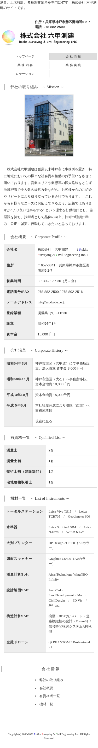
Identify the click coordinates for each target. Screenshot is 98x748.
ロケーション (25, 74)
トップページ (25, 56)
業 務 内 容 (25, 65)
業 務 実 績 (73, 65)
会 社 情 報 (73, 56)
